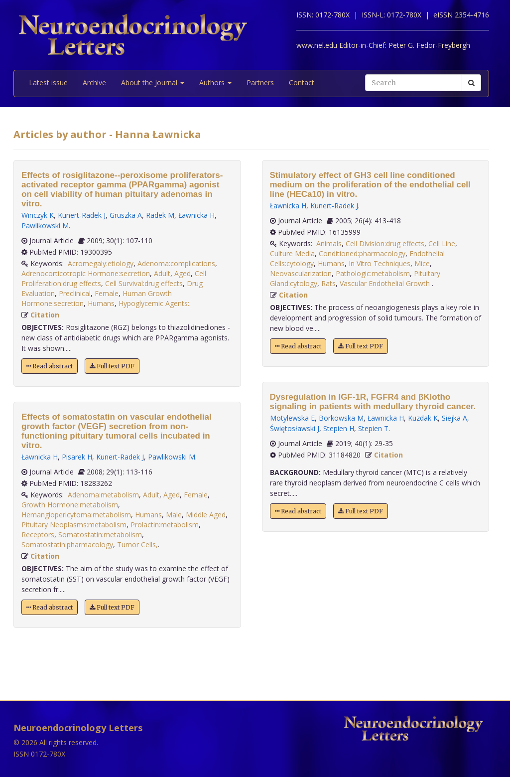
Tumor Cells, (137, 544)
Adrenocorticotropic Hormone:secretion (85, 273)
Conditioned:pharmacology (362, 253)
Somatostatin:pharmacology (67, 544)
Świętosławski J (294, 428)
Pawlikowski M (45, 225)
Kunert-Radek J (82, 215)
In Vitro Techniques (379, 263)
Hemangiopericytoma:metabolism (76, 514)
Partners (260, 82)
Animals (329, 243)
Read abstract (49, 366)
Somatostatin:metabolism (100, 534)
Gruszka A (126, 215)
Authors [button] (215, 82)
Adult (162, 273)
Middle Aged (206, 514)
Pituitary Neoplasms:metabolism (74, 524)
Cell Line (441, 243)
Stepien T (373, 428)
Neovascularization (301, 273)
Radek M (160, 215)
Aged (182, 273)
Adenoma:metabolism (103, 494)
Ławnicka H (196, 215)
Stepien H (338, 428)
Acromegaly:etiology (100, 263)
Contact (301, 82)
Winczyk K (37, 215)
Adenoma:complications (176, 263)
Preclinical (75, 293)
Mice (422, 263)
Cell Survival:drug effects (144, 283)
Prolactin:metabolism (164, 524)
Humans (101, 303)
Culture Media (292, 253)
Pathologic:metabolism (373, 273)
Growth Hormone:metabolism (69, 504)
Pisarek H (77, 457)
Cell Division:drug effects (385, 243)
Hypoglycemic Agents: (154, 303)
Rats (328, 283)
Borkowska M (341, 418)
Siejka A (454, 418)
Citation (44, 314)
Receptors (37, 534)
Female (107, 293)
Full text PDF (112, 366)
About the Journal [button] (152, 82)
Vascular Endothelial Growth (386, 283)
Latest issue (48, 82)
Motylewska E (292, 418)
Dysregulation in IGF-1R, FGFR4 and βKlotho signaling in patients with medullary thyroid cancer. (373, 401)
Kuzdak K (423, 418)
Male (174, 514)
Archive (94, 82)
